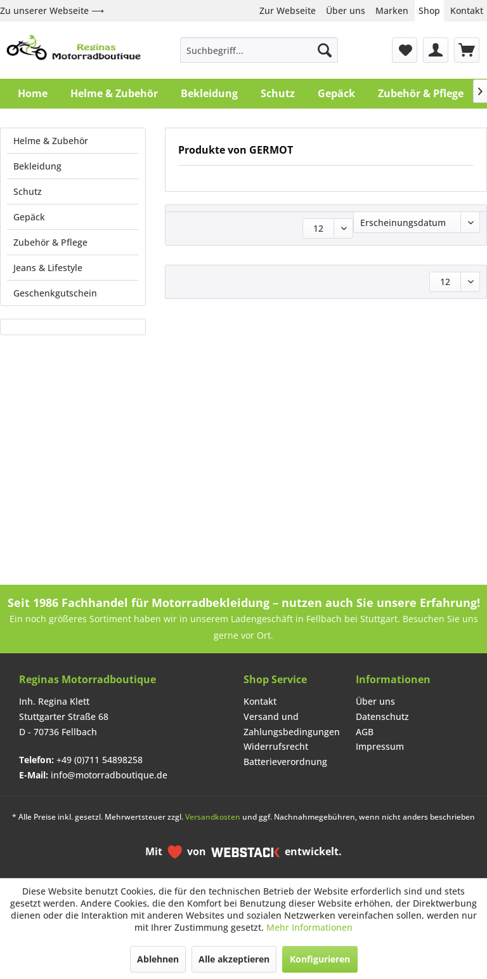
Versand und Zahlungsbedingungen (292, 724)
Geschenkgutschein (55, 293)
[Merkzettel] (404, 50)
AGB (364, 732)
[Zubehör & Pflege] (421, 93)
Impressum (380, 746)
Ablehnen (158, 959)
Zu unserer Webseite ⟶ (52, 10)
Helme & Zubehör (50, 141)
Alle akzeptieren (233, 959)
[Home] (32, 93)
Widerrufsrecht (276, 746)
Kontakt (466, 10)
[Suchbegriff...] (259, 50)
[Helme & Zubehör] (114, 93)
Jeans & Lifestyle (47, 268)
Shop (429, 10)
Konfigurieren (320, 959)
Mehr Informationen (309, 927)
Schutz (27, 191)
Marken (391, 10)
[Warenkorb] (466, 50)
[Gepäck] (336, 93)
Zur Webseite (287, 10)
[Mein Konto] (435, 50)
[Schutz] (277, 93)
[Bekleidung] (209, 93)
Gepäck (29, 217)
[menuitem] (259, 50)
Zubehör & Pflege (50, 242)
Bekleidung (37, 166)
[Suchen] (324, 50)
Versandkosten (212, 816)
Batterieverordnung (285, 762)
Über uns (345, 10)
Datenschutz (382, 716)
